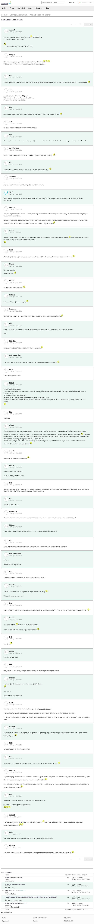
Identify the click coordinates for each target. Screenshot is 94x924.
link (35, 733)
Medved (7, 886)
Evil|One (12, 341)
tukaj (8, 577)
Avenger (12, 207)
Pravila (4, 917)
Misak (11, 264)
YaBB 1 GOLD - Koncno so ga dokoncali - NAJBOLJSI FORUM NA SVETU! (30, 897)
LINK (56, 763)
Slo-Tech (13, 894)
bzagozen (80, 903)
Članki (30, 8)
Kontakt (35, 921)
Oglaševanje (5, 921)
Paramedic (13, 511)
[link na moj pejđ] (43, 709)
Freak (11, 832)
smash (7, 879)
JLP (10, 89)
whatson (12, 177)
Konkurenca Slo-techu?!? (14, 877)
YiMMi (11, 383)
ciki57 (11, 702)
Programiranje (15, 907)
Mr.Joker (12, 726)
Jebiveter (80, 877)
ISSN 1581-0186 (68, 921)
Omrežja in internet (16, 900)
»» (90, 24)
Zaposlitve (39, 8)
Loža (12, 881)
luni (10, 323)
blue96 (11, 465)
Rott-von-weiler (15, 355)
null (49, 709)
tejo (10, 75)
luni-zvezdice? (10, 890)
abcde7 (12, 30)
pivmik (7, 898)
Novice (4, 8)
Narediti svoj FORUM (12, 903)
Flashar (12, 845)
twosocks (12, 309)
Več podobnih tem (6, 912)
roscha (11, 525)
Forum (12, 8)
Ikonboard (7, 273)
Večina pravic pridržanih (40, 917)
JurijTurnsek (14, 148)
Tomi (11, 192)
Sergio (79, 890)
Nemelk (12, 295)
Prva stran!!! (7, 691)
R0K (10, 664)
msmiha (12, 451)
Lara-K (11, 280)
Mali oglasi (21, 8)
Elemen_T (15, 46)
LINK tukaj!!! (20, 39)
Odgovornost (67, 917)
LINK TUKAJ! (14, 504)
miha (11, 369)
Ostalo (48, 8)
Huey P (12, 54)
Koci (11, 250)
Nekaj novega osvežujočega (15, 884)
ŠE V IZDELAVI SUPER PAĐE (13, 695)
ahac (78, 897)
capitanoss (8, 905)
